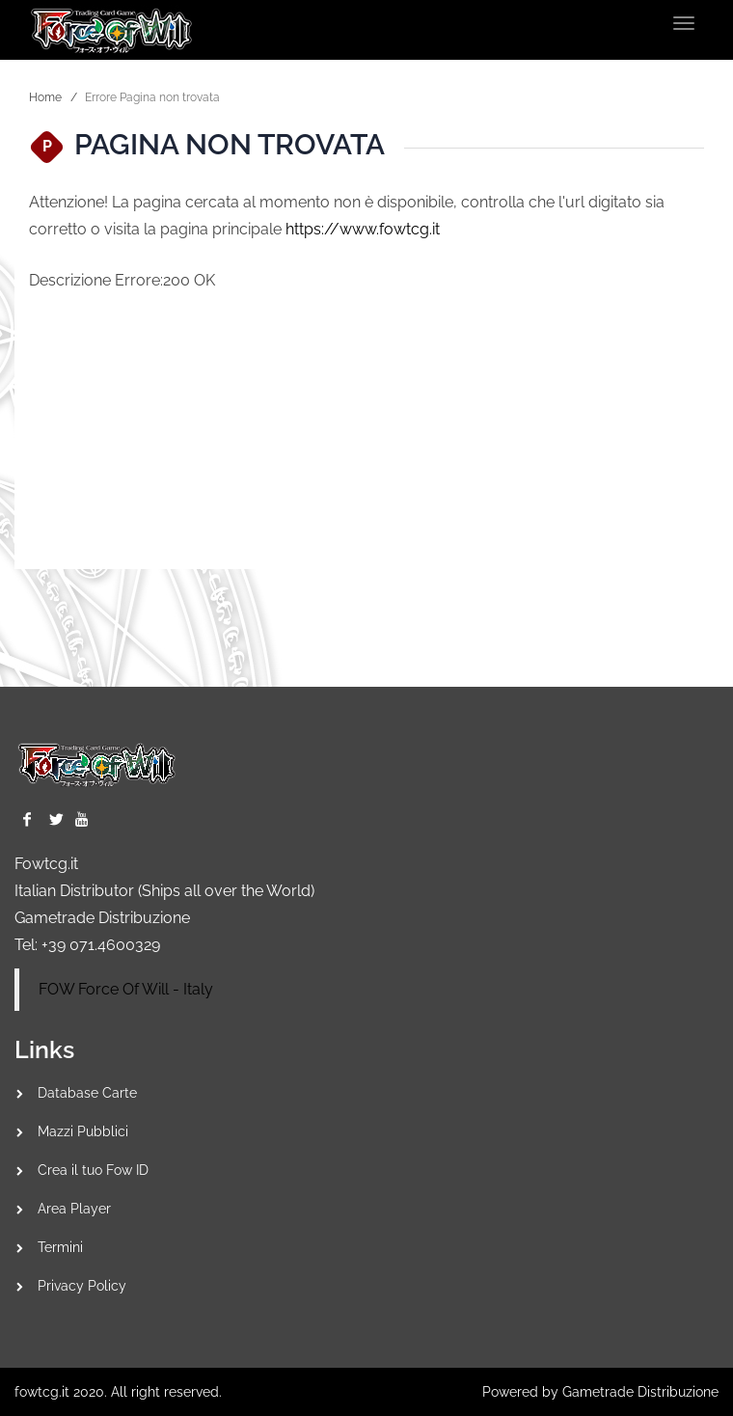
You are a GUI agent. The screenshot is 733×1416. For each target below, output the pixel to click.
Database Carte (87, 1093)
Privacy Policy (82, 1285)
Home (45, 97)
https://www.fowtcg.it (362, 229)
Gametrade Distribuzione (102, 918)
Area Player (74, 1208)
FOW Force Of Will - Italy (126, 989)
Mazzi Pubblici (83, 1131)
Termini (60, 1247)
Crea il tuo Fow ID (93, 1170)
